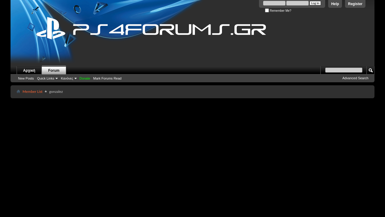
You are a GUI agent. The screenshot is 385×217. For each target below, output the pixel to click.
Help (335, 4)
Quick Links (45, 78)
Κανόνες (67, 78)
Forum (53, 70)
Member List (32, 91)
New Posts (26, 78)
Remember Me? (278, 10)
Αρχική (29, 70)
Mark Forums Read (107, 78)
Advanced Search (355, 78)
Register (355, 4)
